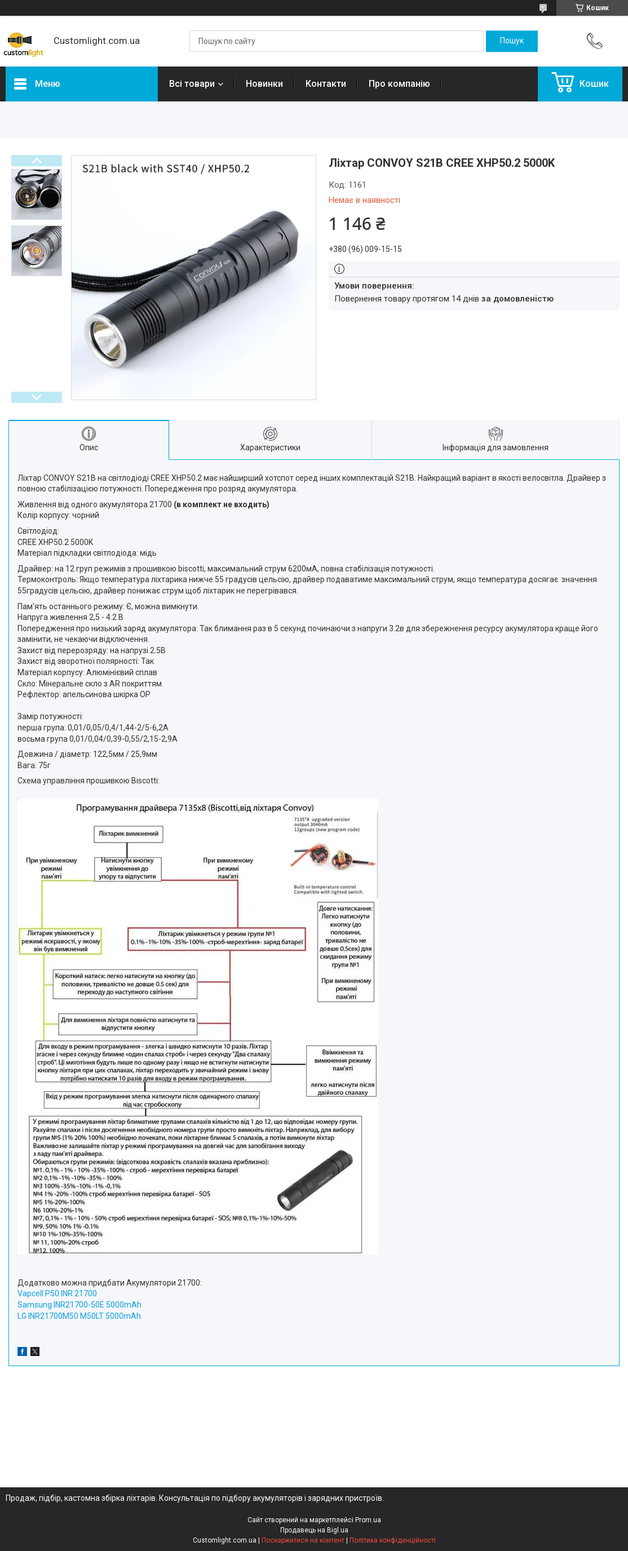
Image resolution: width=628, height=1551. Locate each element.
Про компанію (399, 83)
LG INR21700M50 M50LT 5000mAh (79, 1315)
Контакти (326, 83)
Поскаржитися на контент (303, 1540)
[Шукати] (512, 41)
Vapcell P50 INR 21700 (57, 1293)
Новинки (264, 83)
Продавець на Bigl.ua (314, 1530)
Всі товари (192, 83)
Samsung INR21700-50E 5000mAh (79, 1304)
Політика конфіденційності (393, 1540)
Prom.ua (368, 1520)
